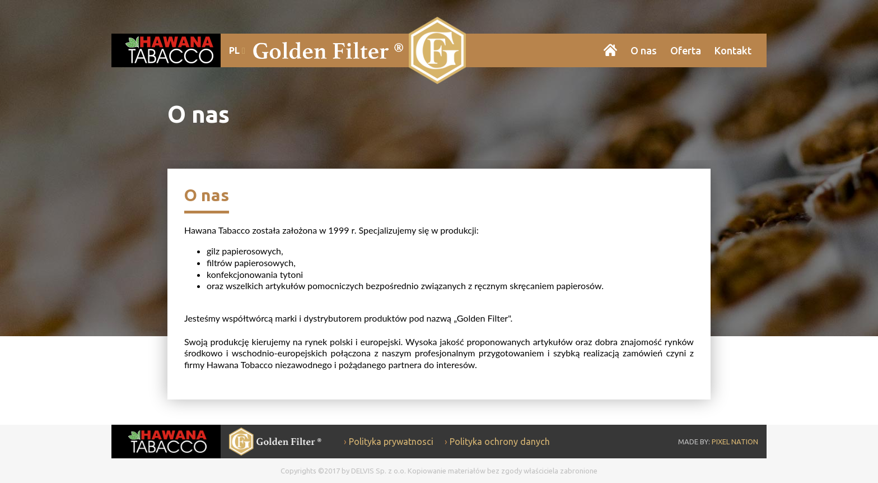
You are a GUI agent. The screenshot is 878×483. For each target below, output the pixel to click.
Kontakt (732, 50)
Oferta (685, 50)
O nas (644, 50)
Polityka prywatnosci (391, 441)
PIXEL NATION (735, 441)
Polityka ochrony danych (500, 441)
